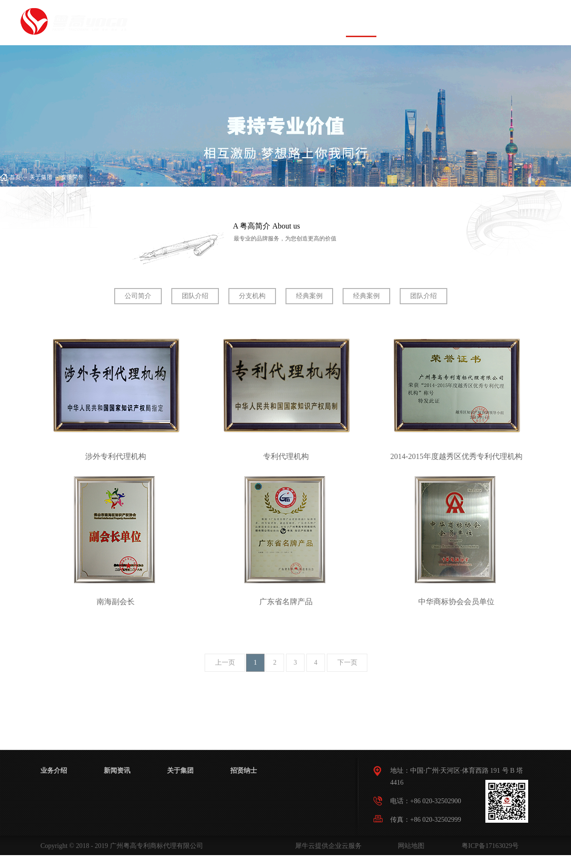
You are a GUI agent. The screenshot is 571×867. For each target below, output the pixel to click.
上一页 (225, 662)
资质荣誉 (72, 177)
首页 (209, 23)
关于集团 (41, 177)
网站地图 (409, 845)
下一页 (347, 662)
